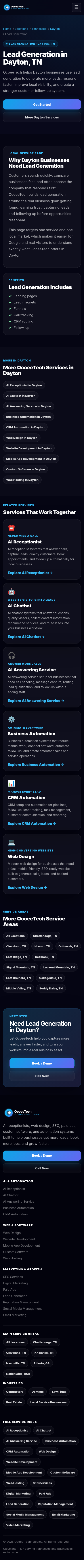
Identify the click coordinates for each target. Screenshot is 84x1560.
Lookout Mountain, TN (59, 967)
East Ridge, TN (16, 957)
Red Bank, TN (44, 957)
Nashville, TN (15, 1363)
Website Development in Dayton (29, 448)
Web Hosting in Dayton (22, 479)
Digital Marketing (15, 1283)
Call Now (42, 1076)
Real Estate (14, 1402)
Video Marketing (18, 1525)
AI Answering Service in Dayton (28, 406)
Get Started (42, 104)
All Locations (15, 936)
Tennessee (39, 28)
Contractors (14, 1391)
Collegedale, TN (50, 978)
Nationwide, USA (18, 1373)
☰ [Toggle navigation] (76, 7)
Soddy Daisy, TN (51, 988)
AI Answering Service (18, 1201)
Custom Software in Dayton (25, 469)
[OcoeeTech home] (20, 7)
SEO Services (13, 1277)
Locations (21, 28)
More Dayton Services (42, 117)
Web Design (12, 1233)
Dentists (38, 1391)
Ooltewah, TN (68, 946)
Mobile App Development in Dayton (31, 458)
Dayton (55, 28)
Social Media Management (22, 1308)
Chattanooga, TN (45, 936)
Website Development (19, 1239)
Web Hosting (12, 1258)
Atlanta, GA (42, 1363)
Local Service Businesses (48, 1402)
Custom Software (15, 1252)
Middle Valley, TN (18, 988)
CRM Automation (15, 1214)
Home (7, 28)
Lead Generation (15, 1296)
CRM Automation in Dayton (25, 427)
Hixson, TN (42, 946)
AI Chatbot (11, 1195)
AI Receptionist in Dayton (24, 385)
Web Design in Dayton (21, 437)
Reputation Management (21, 1302)
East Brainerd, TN (18, 978)
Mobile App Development (21, 1245)
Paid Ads (9, 1289)
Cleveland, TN (16, 946)
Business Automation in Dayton (28, 416)
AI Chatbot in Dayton (20, 395)
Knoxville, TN (43, 1352)
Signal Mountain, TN (20, 967)
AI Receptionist (14, 1189)
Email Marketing (15, 1315)
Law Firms (59, 1391)
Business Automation (18, 1208)
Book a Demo (42, 1063)
